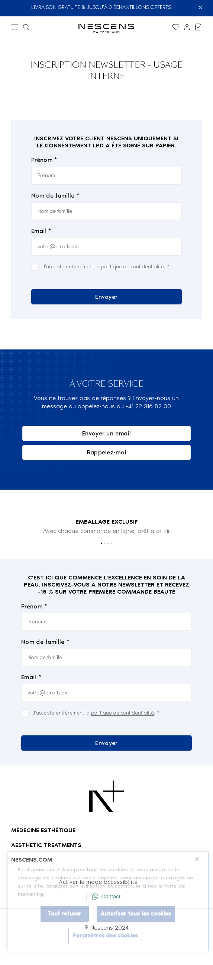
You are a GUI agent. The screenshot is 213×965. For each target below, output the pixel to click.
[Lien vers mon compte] (187, 27)
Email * (41, 230)
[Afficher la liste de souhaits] (176, 27)
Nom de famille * (55, 195)
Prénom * (44, 160)
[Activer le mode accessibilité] (147, 882)
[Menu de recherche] (26, 27)
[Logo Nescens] (106, 796)
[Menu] (15, 27)
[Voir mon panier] (198, 27)
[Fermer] (203, 7)
